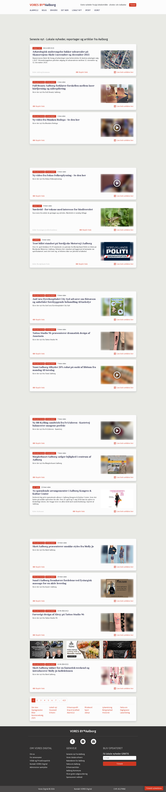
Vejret (97, 10)
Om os (32, 754)
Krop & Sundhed (73, 710)
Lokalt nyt (77, 10)
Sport (88, 10)
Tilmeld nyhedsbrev (154, 788)
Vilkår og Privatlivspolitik (40, 761)
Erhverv (54, 10)
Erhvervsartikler (72, 767)
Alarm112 (34, 10)
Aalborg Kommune (73, 771)
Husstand (53, 710)
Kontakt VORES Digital (38, 764)
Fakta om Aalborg (73, 764)
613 (64, 700)
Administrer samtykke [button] (38, 767)
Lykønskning (107, 707)
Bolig (44, 10)
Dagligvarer (124, 710)
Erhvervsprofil (72, 707)
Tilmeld (132, 5)
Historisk (106, 713)
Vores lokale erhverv (74, 757)
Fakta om (123, 707)
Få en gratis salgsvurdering (77, 774)
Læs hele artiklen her (125, 72)
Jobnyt (87, 713)
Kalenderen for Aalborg (75, 761)
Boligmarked (107, 710)
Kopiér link (83, 72)
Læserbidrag (125, 713)
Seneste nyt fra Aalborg (75, 754)
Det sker (65, 10)
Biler (33, 713)
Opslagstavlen (37, 710)
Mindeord (88, 707)
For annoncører (36, 757)
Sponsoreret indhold (74, 777)
